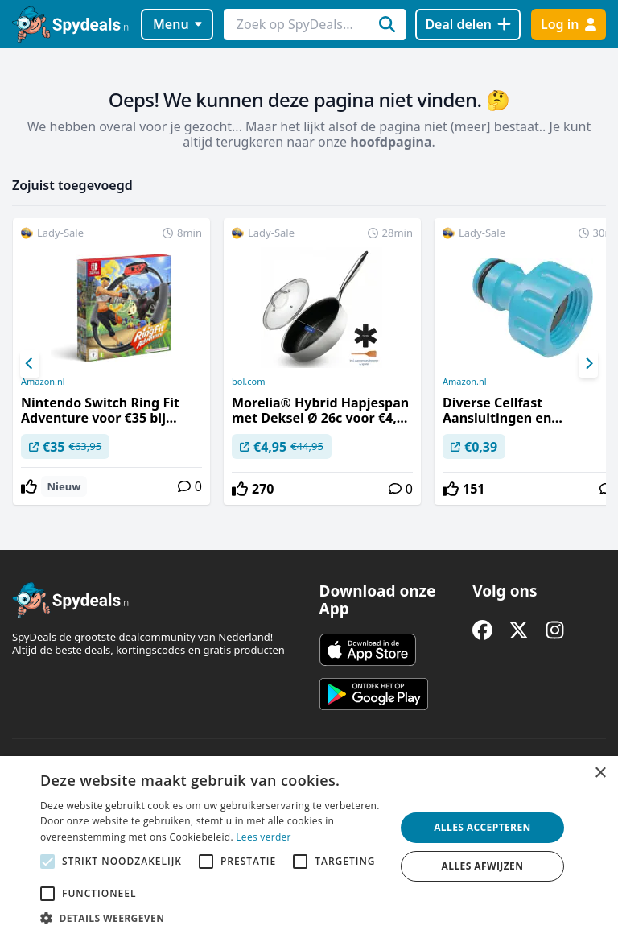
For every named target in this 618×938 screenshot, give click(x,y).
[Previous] (29, 364)
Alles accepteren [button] (482, 827)
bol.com (248, 381)
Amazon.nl (43, 381)
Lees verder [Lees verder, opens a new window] (263, 837)
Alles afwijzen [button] (483, 866)
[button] (212, 918)
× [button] (600, 773)
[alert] (309, 847)
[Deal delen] (468, 24)
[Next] (588, 364)
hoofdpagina (390, 142)
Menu (177, 24)
